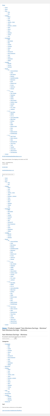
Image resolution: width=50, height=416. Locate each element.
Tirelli (11, 145)
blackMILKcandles (14, 78)
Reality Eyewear (13, 131)
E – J (9, 90)
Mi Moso (12, 121)
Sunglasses (10, 58)
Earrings (9, 65)
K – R (9, 111)
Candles (9, 44)
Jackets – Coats (11, 22)
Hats (9, 49)
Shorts (9, 29)
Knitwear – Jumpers (12, 25)
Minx (11, 122)
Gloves (9, 48)
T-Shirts (9, 34)
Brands (6, 68)
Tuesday (12, 147)
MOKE (11, 124)
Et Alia (11, 91)
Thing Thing (12, 143)
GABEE (11, 96)
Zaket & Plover (13, 150)
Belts (9, 42)
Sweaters (10, 32)
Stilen (11, 139)
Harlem (12, 98)
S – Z (9, 135)
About (6, 9)
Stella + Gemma (13, 138)
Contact (6, 154)
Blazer (9, 16)
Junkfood (12, 109)
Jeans (9, 23)
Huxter (11, 105)
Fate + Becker (13, 93)
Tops (9, 36)
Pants (9, 27)
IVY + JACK (12, 107)
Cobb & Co (12, 86)
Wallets (9, 60)
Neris (11, 129)
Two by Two (13, 148)
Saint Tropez (13, 136)
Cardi (9, 18)
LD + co (12, 115)
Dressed (12, 88)
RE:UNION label (13, 133)
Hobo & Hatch (13, 100)
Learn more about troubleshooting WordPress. (12, 410)
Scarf (9, 55)
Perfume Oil (10, 51)
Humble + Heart (13, 102)
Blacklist (12, 76)
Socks (9, 57)
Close (3, 5)
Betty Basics (13, 74)
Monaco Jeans (13, 126)
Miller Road (12, 119)
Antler (11, 72)
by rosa (12, 85)
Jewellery (7, 62)
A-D (8, 69)
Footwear (10, 46)
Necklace (10, 66)
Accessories (7, 38)
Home (6, 7)
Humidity (12, 104)
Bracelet (9, 63)
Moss (11, 128)
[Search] (15, 338)
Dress (9, 20)
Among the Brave (14, 70)
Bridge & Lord (13, 83)
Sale (9, 13)
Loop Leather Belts (14, 117)
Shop (6, 11)
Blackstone (12, 79)
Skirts (9, 31)
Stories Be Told (13, 141)
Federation (12, 95)
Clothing (7, 15)
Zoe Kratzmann (13, 152)
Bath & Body (10, 41)
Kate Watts (12, 112)
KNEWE (12, 113)
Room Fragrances (11, 53)
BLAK (11, 81)
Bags (9, 39)
